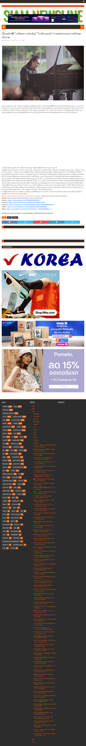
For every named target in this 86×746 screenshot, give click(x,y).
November (36, 416)
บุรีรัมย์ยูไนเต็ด (14, 534)
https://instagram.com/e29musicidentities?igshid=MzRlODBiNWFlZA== (32, 205)
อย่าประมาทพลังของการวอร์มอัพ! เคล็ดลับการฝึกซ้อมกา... (44, 620)
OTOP (4, 534)
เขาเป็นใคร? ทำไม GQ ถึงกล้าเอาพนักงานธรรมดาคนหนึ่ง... (43, 458)
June (34, 429)
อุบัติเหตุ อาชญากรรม (8, 474)
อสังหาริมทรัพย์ (16, 460)
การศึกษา (19, 426)
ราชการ (4, 416)
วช (12, 437)
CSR (4, 443)
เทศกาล (19, 484)
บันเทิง (9, 217)
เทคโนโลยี (5, 447)
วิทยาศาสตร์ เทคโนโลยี (8, 413)
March (35, 437)
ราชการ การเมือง (16, 420)
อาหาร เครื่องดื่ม (6, 426)
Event (4, 457)
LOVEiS (5, 497)
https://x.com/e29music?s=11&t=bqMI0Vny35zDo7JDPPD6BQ (27, 207)
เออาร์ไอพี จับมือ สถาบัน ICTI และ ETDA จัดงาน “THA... (43, 505)
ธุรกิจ (14, 433)
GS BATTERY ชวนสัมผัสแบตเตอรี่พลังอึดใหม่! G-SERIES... (44, 696)
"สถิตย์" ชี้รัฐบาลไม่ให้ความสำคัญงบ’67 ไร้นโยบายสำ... (43, 637)
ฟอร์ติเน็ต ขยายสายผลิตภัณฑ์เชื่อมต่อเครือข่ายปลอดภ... (44, 573)
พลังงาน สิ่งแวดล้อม (7, 484)
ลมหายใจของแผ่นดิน (18, 544)
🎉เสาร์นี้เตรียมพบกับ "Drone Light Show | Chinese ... (43, 479)
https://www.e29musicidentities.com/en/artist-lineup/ (25, 198)
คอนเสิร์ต (5, 460)
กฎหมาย (5, 511)
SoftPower (6, 524)
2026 (33, 406)
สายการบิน (5, 507)
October (36, 419)
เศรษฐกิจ (15, 423)
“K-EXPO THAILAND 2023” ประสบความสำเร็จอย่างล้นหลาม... (43, 556)
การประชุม (14, 504)
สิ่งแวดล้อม (5, 464)
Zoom (4, 514)
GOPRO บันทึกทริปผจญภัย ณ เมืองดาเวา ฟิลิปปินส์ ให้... (43, 700)
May (34, 432)
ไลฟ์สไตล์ (15, 217)
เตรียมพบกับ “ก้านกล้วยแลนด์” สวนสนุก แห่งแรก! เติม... (43, 649)
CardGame (16, 538)
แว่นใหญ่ (12, 548)
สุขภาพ (4, 477)
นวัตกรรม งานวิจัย (17, 416)
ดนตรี (4, 437)
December (36, 414)
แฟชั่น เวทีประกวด (7, 494)
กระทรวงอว (5, 487)
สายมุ (4, 548)
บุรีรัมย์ (13, 497)
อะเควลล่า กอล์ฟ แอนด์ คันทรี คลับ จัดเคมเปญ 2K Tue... (44, 590)
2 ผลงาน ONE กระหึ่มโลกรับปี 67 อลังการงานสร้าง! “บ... (43, 586)
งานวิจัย (21, 450)
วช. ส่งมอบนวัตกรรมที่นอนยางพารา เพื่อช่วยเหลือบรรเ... (43, 539)
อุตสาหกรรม (18, 491)
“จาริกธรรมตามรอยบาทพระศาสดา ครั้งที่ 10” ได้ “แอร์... (43, 721)
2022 (33, 742)
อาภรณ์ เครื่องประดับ (18, 467)
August (35, 424)
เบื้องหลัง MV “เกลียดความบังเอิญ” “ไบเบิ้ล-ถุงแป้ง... (43, 675)
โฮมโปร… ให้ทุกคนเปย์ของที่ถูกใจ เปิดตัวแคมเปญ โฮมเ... (44, 445)
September (36, 421)
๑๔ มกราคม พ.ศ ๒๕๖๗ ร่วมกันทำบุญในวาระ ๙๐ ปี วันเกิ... (44, 641)
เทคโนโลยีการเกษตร (7, 480)
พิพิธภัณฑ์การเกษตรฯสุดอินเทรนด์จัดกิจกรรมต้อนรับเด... (44, 450)
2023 (33, 739)
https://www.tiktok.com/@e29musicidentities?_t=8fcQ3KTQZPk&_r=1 (29, 209)
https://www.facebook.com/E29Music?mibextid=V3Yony (27, 202)
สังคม (4, 420)
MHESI (13, 521)
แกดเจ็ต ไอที (16, 447)
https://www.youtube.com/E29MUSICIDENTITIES (23, 200)
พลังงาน (13, 511)
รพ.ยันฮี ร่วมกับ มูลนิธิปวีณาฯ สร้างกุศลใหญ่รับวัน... (43, 560)
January (35, 442)
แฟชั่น (4, 531)
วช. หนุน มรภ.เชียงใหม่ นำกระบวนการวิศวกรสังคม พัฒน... (43, 628)
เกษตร (21, 437)
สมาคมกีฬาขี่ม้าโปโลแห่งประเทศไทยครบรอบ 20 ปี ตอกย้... (44, 509)
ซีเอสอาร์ (5, 433)
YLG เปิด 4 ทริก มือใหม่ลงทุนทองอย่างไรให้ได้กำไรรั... (42, 569)
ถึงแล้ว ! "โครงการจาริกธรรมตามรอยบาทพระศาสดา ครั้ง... (44, 492)
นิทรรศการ (5, 544)
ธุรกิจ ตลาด (5, 410)
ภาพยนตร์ (5, 501)
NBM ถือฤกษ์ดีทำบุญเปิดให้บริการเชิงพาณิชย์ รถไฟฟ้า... (44, 598)
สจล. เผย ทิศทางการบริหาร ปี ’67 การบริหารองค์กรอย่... (44, 462)
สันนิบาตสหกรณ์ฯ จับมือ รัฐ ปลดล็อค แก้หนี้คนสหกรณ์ (44, 543)
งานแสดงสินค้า (15, 457)
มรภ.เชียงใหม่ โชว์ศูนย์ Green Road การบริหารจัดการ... (43, 632)
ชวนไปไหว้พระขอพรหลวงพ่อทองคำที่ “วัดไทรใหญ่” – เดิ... (44, 734)
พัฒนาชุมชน (5, 528)
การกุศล (5, 430)
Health (5, 504)
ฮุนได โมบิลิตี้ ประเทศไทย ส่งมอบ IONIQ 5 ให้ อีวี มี (43, 713)
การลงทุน (19, 494)
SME (22, 511)
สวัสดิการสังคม (6, 491)
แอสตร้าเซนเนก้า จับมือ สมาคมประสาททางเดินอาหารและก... (43, 581)
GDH (4, 470)
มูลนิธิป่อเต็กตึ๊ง (16, 440)
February (36, 440)
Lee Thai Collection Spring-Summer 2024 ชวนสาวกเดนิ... (43, 603)
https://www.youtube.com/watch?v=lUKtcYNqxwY (18, 196)
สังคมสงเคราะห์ (14, 443)
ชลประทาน (17, 524)
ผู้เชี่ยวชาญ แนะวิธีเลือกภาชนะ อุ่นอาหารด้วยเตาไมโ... (43, 611)
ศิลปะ (15, 487)
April (35, 435)
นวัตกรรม (20, 480)
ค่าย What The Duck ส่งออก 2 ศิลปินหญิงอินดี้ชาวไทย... (43, 645)
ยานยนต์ (5, 440)
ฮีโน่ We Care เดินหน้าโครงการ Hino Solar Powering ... (44, 501)
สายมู (15, 528)
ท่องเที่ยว (5, 423)
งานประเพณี (15, 477)
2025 (33, 409)
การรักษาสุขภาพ (17, 430)
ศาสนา (4, 517)
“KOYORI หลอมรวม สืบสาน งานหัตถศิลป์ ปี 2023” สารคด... (42, 475)
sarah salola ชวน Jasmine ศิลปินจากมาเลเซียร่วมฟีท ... (43, 518)
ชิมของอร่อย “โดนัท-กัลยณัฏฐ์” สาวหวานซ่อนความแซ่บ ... (43, 535)
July (34, 427)
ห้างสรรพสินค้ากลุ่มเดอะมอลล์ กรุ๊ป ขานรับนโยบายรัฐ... (43, 662)
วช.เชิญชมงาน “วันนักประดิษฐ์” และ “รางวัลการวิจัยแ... (44, 471)
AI (19, 474)
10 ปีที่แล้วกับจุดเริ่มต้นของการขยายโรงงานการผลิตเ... (44, 687)
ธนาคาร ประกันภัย (15, 514)
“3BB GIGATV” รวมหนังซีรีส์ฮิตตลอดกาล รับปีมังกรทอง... (44, 671)
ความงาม (5, 467)
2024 (33, 411)
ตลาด (12, 450)
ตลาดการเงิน (17, 464)
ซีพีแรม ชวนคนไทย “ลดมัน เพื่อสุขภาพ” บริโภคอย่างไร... (42, 530)
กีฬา (4, 450)
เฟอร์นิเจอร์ (5, 538)
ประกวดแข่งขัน (13, 453)
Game (4, 521)
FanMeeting (16, 501)
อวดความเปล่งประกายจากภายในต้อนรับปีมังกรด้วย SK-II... (43, 717)
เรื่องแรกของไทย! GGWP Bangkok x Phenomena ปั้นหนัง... (43, 692)
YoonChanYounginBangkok (11, 541)
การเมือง (13, 470)
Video (14, 507)
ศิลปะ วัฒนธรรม (15, 517)
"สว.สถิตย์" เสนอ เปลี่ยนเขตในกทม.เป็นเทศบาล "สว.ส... (42, 496)
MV (3, 453)
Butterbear (14, 531)
